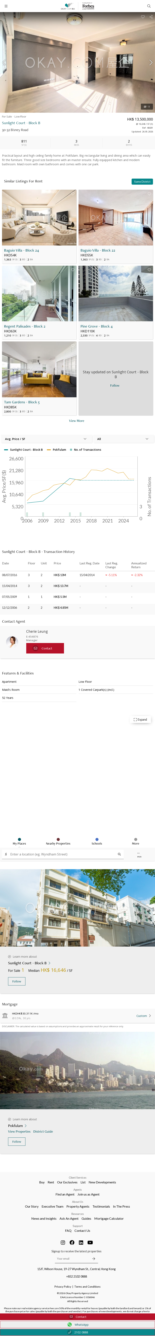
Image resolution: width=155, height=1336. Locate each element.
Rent (51, 1182)
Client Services (77, 1177)
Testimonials (101, 1206)
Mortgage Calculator (109, 1218)
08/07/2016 (9, 575)
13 (147, 106)
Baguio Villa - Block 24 (21, 250)
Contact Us (82, 1230)
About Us (77, 1201)
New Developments (102, 1182)
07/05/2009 (9, 596)
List (83, 1182)
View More (76, 420)
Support (78, 1226)
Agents (77, 1189)
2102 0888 (77, 1332)
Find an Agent (65, 1194)
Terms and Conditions (87, 1286)
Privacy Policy (62, 1286)
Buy (42, 1182)
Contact (77, 1316)
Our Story (32, 1206)
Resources (77, 1213)
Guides (86, 1218)
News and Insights (44, 1218)
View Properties (19, 1131)
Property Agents (77, 1206)
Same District (142, 181)
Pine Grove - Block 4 (97, 326)
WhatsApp (78, 1324)
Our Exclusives (67, 1182)
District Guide (43, 1131)
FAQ (68, 1230)
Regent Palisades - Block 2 (24, 326)
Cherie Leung (37, 631)
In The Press (121, 1206)
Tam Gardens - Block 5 (22, 402)
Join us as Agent (88, 1194)
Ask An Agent (69, 1218)
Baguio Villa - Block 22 (98, 250)
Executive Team (52, 1206)
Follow (16, 981)
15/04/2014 (9, 586)
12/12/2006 (9, 607)
